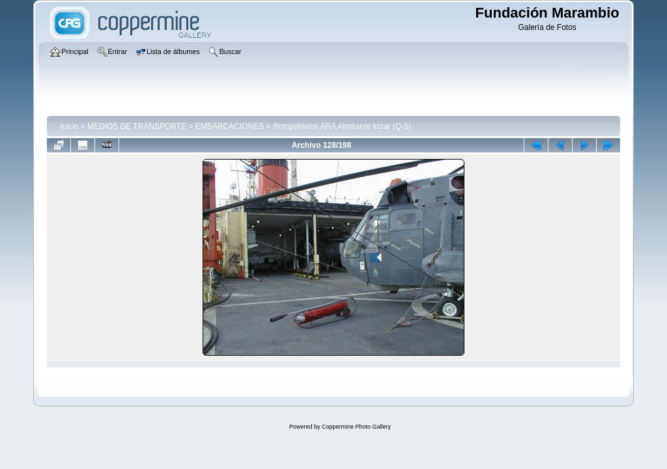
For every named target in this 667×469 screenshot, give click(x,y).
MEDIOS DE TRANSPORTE (136, 126)
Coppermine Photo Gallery (356, 426)
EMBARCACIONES (229, 126)
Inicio (69, 126)
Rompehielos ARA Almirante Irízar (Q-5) (342, 126)
